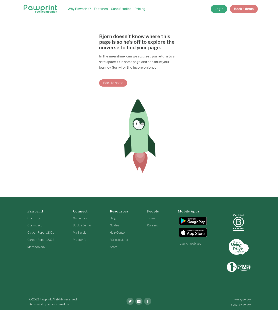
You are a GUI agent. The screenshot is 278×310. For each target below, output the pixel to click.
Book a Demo (82, 225)
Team (151, 218)
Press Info (79, 239)
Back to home (113, 83)
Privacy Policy (242, 300)
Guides (114, 225)
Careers (152, 225)
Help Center (118, 232)
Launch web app (190, 243)
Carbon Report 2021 (40, 232)
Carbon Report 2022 (40, 239)
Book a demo (244, 9)
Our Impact (34, 225)
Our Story (33, 218)
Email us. (63, 304)
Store (114, 247)
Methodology (36, 247)
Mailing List (80, 232)
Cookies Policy (241, 305)
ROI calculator (119, 239)
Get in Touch (81, 218)
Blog (113, 218)
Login (219, 9)
